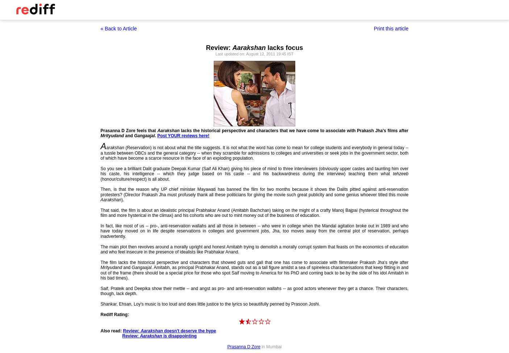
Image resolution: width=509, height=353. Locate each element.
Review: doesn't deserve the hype (169, 330)
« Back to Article (119, 28)
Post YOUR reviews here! (183, 135)
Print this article (391, 28)
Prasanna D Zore (243, 346)
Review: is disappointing (159, 336)
